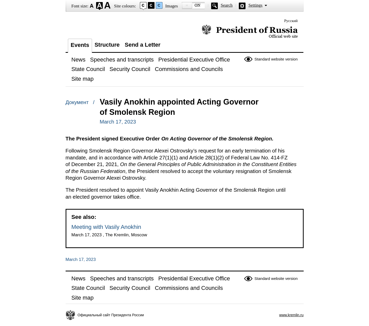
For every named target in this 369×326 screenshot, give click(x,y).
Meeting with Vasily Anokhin (106, 227)
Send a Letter (142, 45)
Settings (255, 5)
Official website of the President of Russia (250, 31)
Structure (107, 45)
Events (80, 45)
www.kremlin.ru (291, 315)
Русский (291, 21)
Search (226, 5)
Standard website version (276, 59)
